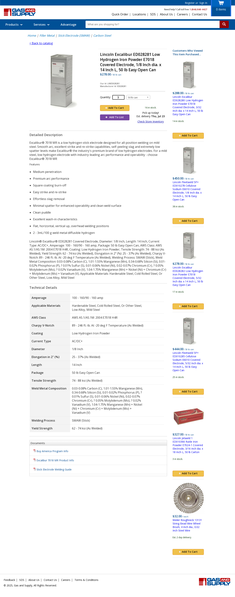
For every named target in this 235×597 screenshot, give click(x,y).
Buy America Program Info (50, 451)
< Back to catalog (41, 43)
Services (42, 25)
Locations (139, 14)
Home (32, 36)
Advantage (68, 25)
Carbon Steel (102, 36)
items (221, 9)
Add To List (115, 117)
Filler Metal (47, 36)
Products (14, 25)
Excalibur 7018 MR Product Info (53, 460)
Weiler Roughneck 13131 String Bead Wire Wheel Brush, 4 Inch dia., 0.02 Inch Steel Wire (187, 525)
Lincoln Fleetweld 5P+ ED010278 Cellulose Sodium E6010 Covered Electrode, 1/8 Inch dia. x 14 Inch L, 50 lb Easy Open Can (187, 190)
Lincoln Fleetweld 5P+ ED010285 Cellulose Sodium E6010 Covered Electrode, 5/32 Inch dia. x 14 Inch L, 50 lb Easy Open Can (188, 361)
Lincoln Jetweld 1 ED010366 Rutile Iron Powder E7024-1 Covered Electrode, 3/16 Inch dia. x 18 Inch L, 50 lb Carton (188, 445)
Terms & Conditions (86, 580)
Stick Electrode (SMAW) (74, 36)
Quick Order (120, 14)
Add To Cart (114, 108)
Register (190, 3)
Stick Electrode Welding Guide (52, 469)
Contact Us (199, 14)
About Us (166, 14)
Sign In (203, 3)
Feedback (9, 580)
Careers (182, 14)
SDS (153, 14)
